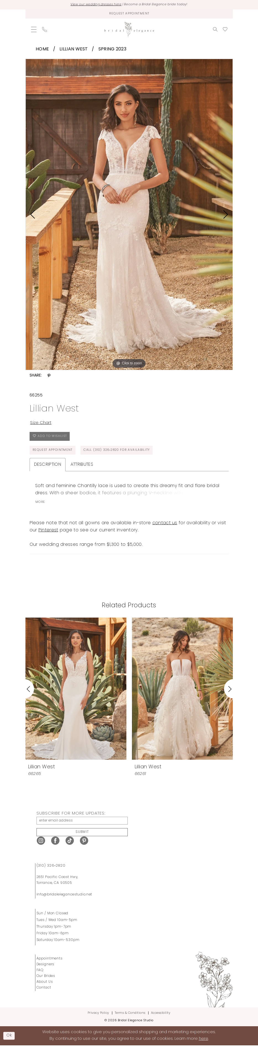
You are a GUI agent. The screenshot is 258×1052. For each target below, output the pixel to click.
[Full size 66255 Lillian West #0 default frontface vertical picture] (129, 215)
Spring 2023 (112, 50)
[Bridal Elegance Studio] (129, 31)
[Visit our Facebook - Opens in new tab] (55, 847)
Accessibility (161, 1019)
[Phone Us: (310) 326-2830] (44, 30)
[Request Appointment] (129, 15)
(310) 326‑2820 (51, 872)
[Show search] (215, 30)
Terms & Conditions (130, 1019)
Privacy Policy (98, 1019)
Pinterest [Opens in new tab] (48, 535)
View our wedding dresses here (91, 5)
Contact (44, 994)
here (203, 1045)
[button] (33, 30)
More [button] (40, 507)
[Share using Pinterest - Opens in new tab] (49, 377)
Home (42, 50)
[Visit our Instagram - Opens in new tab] (41, 847)
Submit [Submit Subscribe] (82, 838)
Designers (45, 971)
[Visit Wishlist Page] (225, 30)
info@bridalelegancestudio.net (64, 901)
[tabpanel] (129, 215)
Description (47, 469)
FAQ (40, 977)
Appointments (49, 965)
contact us (164, 528)
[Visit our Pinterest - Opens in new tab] (84, 847)
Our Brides (46, 982)
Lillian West (73, 50)
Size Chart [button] (41, 424)
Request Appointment (54, 454)
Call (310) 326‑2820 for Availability (125, 454)
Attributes (82, 469)
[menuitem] (33, 30)
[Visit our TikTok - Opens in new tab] (69, 847)
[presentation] (75, 693)
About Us (45, 988)
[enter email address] (82, 825)
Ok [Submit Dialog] (10, 1042)
